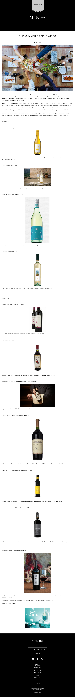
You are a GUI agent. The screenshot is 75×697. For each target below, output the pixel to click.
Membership (37, 667)
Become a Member (37, 649)
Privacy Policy (37, 677)
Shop (37, 675)
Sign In (37, 653)
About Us (37, 664)
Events (37, 669)
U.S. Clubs (37, 683)
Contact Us (37, 670)
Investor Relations (37, 674)
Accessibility (37, 679)
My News (37, 665)
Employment (37, 672)
